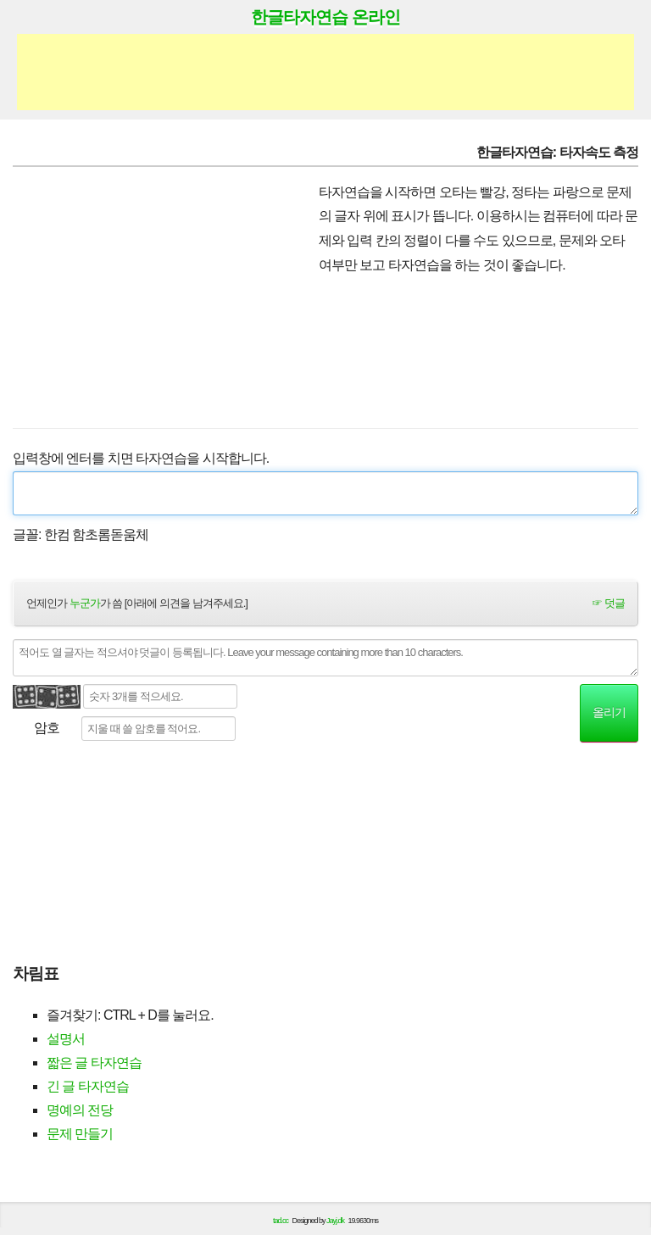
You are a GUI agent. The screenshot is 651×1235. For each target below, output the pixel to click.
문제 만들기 (80, 1134)
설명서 (66, 1039)
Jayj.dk (335, 1220)
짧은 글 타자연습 (94, 1062)
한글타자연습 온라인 (325, 17)
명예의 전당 (80, 1110)
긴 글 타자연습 (88, 1086)
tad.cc (280, 1220)
